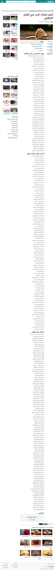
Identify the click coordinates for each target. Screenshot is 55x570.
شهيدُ (35, 329)
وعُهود (36, 201)
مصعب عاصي (40, 21)
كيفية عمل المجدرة (14, 129)
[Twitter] (50, 564)
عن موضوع (16, 563)
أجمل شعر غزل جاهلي (49, 50)
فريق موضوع (5, 567)
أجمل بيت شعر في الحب (49, 44)
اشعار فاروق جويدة (14, 121)
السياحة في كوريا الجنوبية (13, 138)
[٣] (29, 334)
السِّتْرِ (41, 441)
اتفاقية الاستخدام (5, 565)
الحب (39, 95)
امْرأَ (38, 392)
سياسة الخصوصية (15, 565)
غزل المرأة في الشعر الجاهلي (49, 53)
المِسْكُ (37, 365)
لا (30, 519)
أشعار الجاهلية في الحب (49, 47)
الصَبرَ (38, 148)
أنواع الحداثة (15, 136)
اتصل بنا (6, 563)
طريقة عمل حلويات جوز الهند (12, 119)
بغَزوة (35, 286)
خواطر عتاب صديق (14, 123)
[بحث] (34, 2)
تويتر (42, 524)
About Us (16, 567)
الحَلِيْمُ (37, 501)
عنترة (40, 56)
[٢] (31, 155)
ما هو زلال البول (15, 127)
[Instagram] (48, 564)
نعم (33, 519)
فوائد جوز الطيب (15, 125)
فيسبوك (46, 524)
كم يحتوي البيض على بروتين (12, 133)
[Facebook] (53, 564)
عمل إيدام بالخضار (14, 131)
